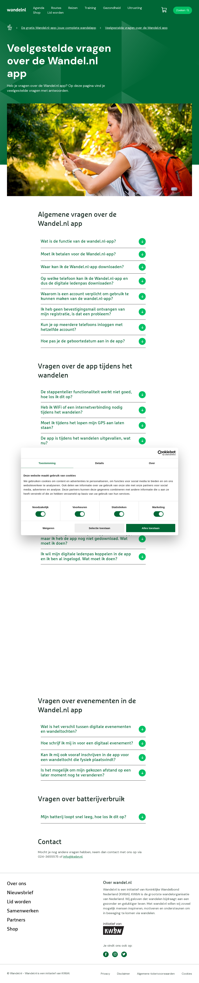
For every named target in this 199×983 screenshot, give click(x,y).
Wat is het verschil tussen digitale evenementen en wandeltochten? (93, 729)
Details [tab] (99, 463)
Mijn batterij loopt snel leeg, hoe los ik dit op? (93, 816)
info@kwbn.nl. (73, 857)
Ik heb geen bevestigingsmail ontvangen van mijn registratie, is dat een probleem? (93, 311)
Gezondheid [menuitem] (112, 8)
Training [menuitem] (90, 8)
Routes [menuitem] (56, 8)
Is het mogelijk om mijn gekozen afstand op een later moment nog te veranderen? (93, 772)
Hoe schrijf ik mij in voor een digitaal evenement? (93, 743)
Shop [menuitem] (37, 12)
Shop (12, 929)
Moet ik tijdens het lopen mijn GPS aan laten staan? (93, 425)
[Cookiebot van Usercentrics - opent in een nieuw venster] (160, 453)
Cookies (187, 973)
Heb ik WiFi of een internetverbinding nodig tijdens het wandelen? (93, 409)
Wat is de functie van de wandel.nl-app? (93, 241)
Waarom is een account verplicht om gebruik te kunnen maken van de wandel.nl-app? (93, 296)
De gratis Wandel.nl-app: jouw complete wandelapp (58, 28)
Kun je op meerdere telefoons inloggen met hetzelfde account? (93, 327)
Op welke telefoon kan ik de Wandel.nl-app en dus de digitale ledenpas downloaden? (93, 281)
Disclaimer (123, 973)
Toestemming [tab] (47, 463)
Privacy (105, 973)
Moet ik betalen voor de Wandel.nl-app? (93, 254)
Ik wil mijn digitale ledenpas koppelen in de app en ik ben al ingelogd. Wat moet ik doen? (93, 556)
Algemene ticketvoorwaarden (156, 973)
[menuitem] (16, 10)
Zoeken (180, 10)
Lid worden (19, 901)
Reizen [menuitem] (73, 8)
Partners (16, 920)
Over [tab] (152, 463)
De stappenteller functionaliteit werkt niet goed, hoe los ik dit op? (93, 394)
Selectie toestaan (99, 527)
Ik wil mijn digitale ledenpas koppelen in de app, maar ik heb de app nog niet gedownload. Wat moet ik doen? (93, 539)
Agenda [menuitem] (38, 8)
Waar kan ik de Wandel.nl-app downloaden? (93, 267)
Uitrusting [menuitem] (135, 8)
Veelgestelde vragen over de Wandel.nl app (136, 28)
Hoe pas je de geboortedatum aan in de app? (93, 341)
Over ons (16, 883)
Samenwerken (23, 911)
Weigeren (48, 527)
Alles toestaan (151, 527)
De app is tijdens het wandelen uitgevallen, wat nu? (93, 440)
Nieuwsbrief (20, 892)
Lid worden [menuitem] (56, 12)
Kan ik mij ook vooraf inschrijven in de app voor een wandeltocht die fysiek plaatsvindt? (93, 757)
